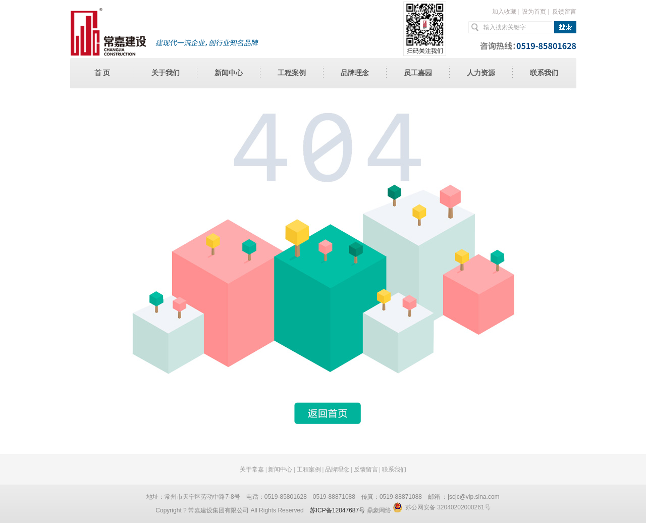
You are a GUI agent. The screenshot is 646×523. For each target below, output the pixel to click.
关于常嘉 (252, 469)
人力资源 (481, 73)
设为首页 (534, 11)
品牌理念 (355, 73)
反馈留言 (564, 11)
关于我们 (165, 73)
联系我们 (544, 73)
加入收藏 (504, 11)
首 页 (102, 73)
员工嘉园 (418, 73)
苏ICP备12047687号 (337, 510)
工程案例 (292, 73)
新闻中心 (228, 73)
